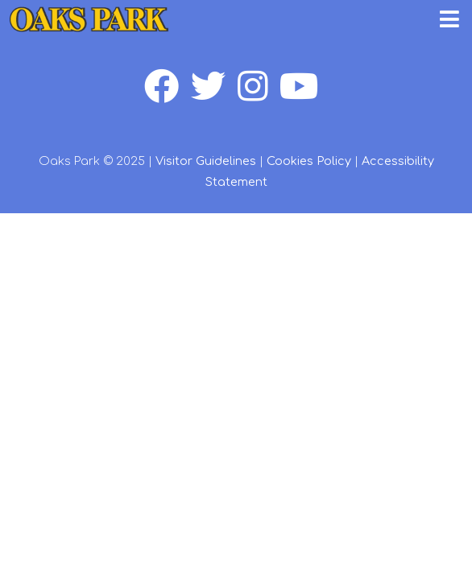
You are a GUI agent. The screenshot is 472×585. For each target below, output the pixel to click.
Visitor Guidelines (205, 160)
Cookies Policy (309, 160)
